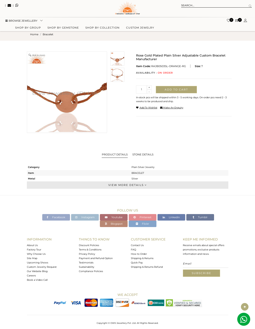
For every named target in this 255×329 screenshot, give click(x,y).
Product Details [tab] (115, 154)
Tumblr (200, 217)
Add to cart (176, 89)
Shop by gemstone (63, 28)
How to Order (139, 253)
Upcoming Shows (37, 262)
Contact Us (137, 245)
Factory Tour (34, 249)
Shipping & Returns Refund (147, 266)
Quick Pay (137, 262)
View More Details (127, 185)
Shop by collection (102, 28)
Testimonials (86, 262)
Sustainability (86, 266)
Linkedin (171, 217)
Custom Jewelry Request (42, 266)
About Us (32, 245)
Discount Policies (89, 245)
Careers (31, 275)
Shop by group (28, 28)
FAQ (133, 249)
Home (34, 34)
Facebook (56, 217)
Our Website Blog (37, 271)
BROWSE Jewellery (21, 21)
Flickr (142, 223)
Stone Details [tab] (142, 154)
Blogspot (114, 223)
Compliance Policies (91, 271)
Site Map (32, 258)
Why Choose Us (36, 253)
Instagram (85, 217)
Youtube (113, 217)
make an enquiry (171, 107)
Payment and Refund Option (96, 258)
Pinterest (142, 217)
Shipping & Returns (142, 258)
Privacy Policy (87, 253)
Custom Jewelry (140, 28)
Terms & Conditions (90, 249)
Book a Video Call (37, 279)
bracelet (48, 34)
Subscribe (201, 273)
